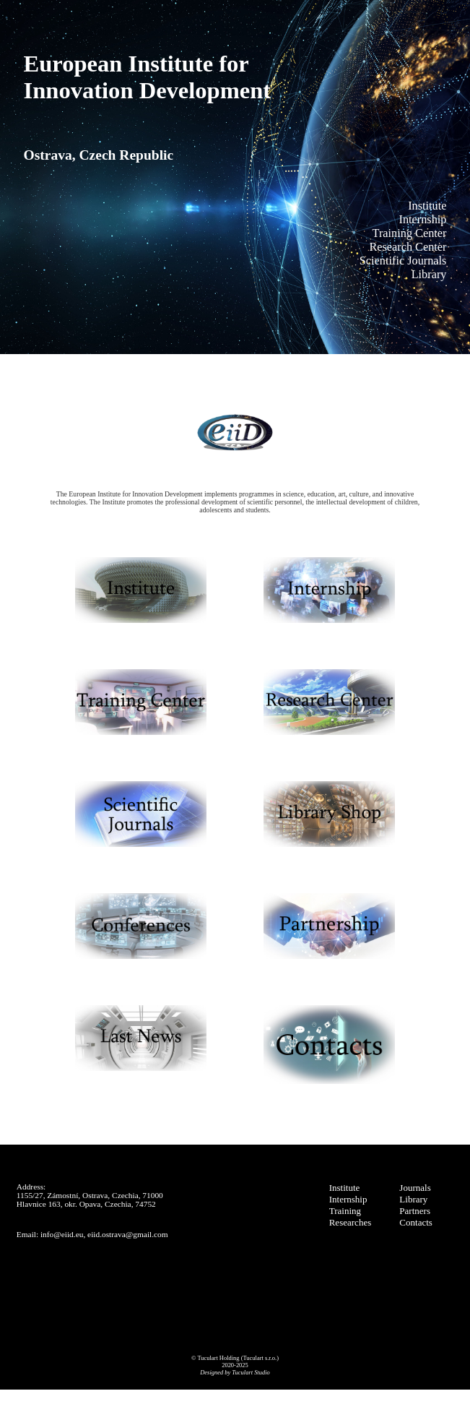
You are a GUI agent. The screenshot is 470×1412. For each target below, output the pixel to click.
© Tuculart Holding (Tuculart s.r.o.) (235, 1357)
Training (345, 1210)
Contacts (415, 1222)
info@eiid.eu (61, 1234)
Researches (350, 1222)
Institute (344, 1187)
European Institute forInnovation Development (147, 77)
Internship (348, 1199)
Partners (414, 1210)
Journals (414, 1187)
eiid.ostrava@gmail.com (127, 1234)
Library (413, 1199)
